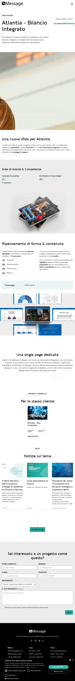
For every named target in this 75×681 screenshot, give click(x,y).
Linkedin (39, 640)
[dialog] (37, 669)
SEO (41, 179)
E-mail (5, 572)
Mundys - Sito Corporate (34, 424)
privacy (45, 607)
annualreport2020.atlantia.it (64, 23)
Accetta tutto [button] (58, 667)
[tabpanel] (37, 314)
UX (3, 179)
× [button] (73, 660)
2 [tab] (38, 333)
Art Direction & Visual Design (50, 176)
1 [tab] (34, 333)
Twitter (43, 640)
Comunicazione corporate (59, 508)
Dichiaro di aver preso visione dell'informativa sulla (26, 607)
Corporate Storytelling (10, 176)
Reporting (4, 508)
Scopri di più (37, 529)
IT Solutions (6, 182)
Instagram (35, 640)
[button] (26, 679)
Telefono (42, 572)
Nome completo (9, 564)
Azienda (42, 564)
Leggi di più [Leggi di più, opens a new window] (33, 667)
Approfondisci (33, 436)
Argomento (7, 580)
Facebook (31, 640)
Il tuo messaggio (9, 589)
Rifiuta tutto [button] (58, 671)
